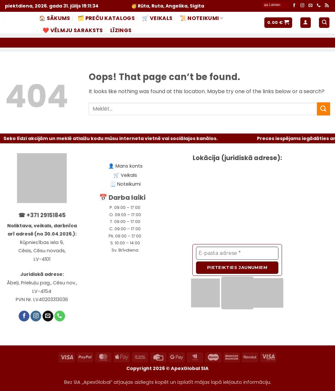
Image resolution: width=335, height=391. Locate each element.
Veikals (129, 175)
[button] (278, 22)
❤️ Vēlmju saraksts (73, 30)
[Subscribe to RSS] (327, 6)
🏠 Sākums (54, 18)
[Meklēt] (324, 22)
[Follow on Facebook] (294, 6)
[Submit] (323, 108)
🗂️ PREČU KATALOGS (106, 18)
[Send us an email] (310, 6)
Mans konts (129, 166)
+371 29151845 (46, 215)
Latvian (272, 5)
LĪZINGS (121, 30)
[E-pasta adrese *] (237, 253)
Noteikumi (129, 184)
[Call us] (319, 6)
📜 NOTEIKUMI (201, 18)
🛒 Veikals (157, 18)
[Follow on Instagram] (302, 6)
